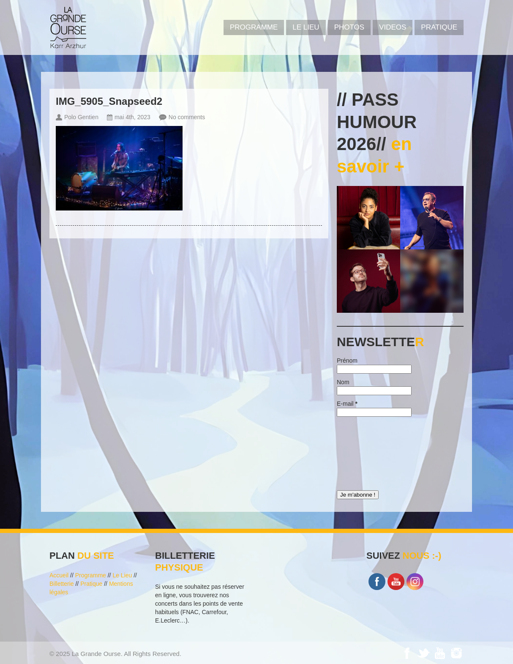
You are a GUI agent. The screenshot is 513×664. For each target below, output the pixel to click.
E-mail (347, 403)
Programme (90, 575)
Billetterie (61, 583)
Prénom (347, 360)
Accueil (58, 575)
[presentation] (371, 451)
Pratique (439, 27)
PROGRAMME (254, 27)
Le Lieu (305, 27)
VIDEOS (392, 27)
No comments (187, 117)
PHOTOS (349, 27)
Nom (343, 382)
